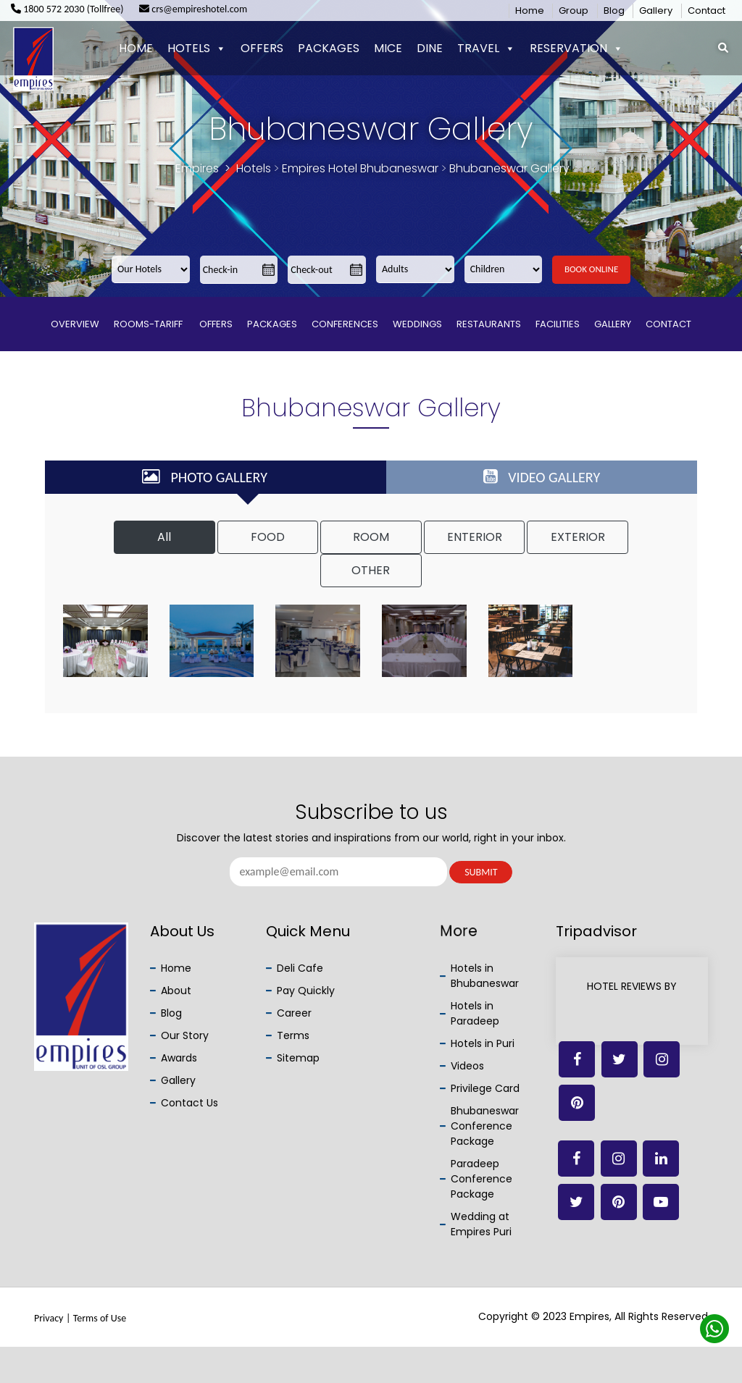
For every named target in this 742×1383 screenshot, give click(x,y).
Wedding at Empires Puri (481, 1224)
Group (573, 10)
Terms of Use (100, 1318)
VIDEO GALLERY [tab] (542, 477)
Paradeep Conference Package (481, 1178)
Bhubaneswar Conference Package (485, 1126)
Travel (486, 48)
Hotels (196, 48)
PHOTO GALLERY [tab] (204, 477)
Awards (179, 1058)
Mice (388, 48)
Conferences (345, 324)
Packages (328, 48)
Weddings (417, 324)
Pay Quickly (306, 990)
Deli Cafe (300, 968)
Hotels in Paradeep (475, 1013)
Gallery (655, 10)
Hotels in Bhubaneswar (485, 976)
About (176, 990)
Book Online (591, 269)
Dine (430, 48)
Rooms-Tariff (149, 324)
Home (529, 10)
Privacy (48, 1318)
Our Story (185, 1035)
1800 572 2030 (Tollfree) (67, 9)
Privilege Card (485, 1088)
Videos (467, 1066)
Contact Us (189, 1103)
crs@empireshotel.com (193, 9)
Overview (75, 324)
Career (294, 1013)
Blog (614, 10)
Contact (706, 10)
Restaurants (489, 324)
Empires (197, 168)
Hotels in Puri (482, 1043)
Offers (262, 48)
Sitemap (298, 1058)
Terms (293, 1035)
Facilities (557, 324)
